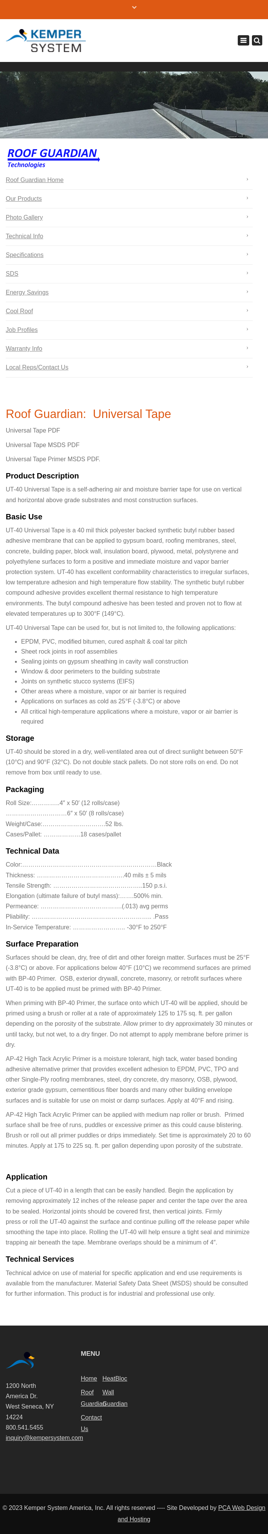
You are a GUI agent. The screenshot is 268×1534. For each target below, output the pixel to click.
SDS (12, 273)
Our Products (24, 198)
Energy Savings (27, 292)
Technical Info (24, 236)
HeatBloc (113, 1378)
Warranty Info (24, 348)
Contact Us (91, 1423)
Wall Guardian (113, 1398)
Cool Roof (19, 311)
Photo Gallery (24, 217)
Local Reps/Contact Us (37, 367)
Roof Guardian (91, 1398)
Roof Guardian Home (35, 180)
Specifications (25, 255)
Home (89, 1378)
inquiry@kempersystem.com (44, 1438)
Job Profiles (22, 330)
